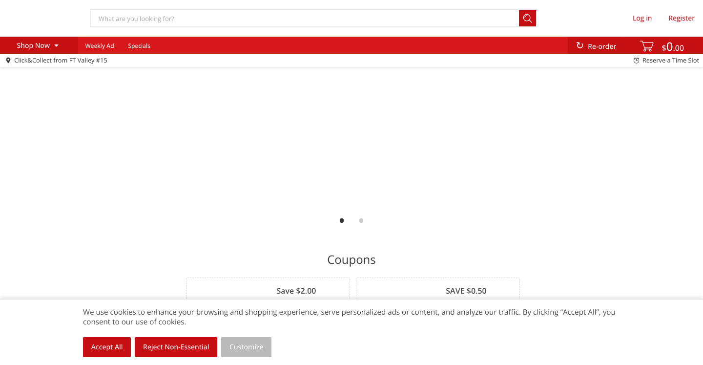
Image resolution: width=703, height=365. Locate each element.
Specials (139, 46)
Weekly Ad (99, 46)
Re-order (602, 46)
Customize (246, 347)
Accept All (107, 347)
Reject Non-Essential (176, 347)
